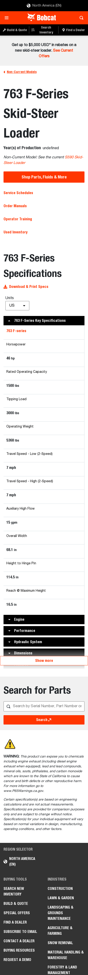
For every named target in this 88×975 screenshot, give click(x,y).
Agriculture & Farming (60, 931)
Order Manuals (15, 206)
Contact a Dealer (19, 941)
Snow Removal (60, 943)
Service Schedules (18, 193)
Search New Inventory (14, 891)
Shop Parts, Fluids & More (44, 176)
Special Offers (17, 913)
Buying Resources (19, 950)
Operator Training (18, 219)
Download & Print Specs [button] (26, 286)
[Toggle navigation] (8, 18)
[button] (44, 320)
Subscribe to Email (20, 931)
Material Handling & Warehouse (66, 955)
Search (44, 720)
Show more (44, 660)
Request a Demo (17, 959)
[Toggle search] (80, 18)
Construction (60, 888)
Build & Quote (16, 903)
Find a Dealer (15, 922)
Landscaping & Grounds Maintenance (60, 913)
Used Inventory (15, 232)
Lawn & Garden (61, 898)
